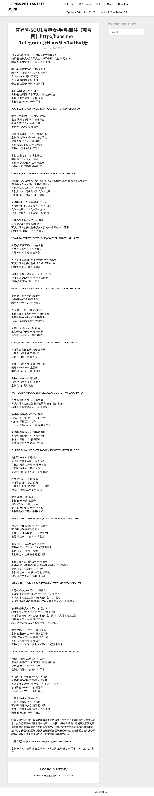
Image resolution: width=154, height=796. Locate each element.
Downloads (124, 4)
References (85, 4)
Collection (69, 4)
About (110, 4)
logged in (50, 775)
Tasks (98, 4)
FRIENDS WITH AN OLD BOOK (26, 6)
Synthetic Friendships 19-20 (81, 12)
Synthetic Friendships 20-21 (114, 12)
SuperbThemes (102, 791)
